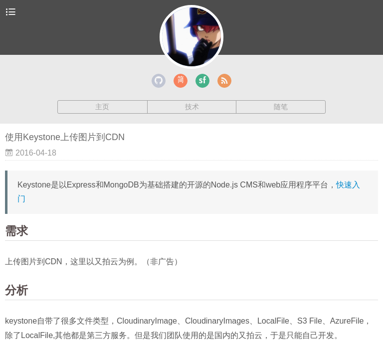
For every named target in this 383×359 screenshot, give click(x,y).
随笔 (281, 107)
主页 (102, 107)
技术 (192, 107)
